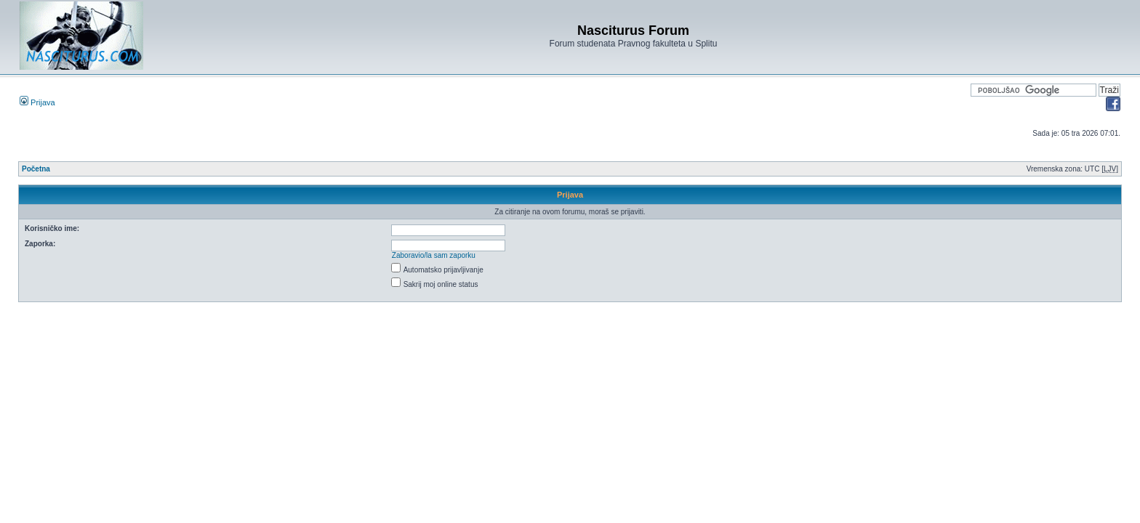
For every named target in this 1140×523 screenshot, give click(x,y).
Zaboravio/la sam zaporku (433, 255)
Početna (36, 169)
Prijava (37, 102)
